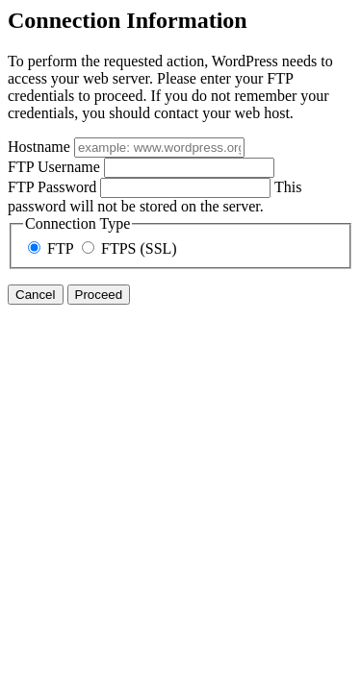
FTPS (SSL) (129, 248)
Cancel (35, 294)
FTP (52, 248)
